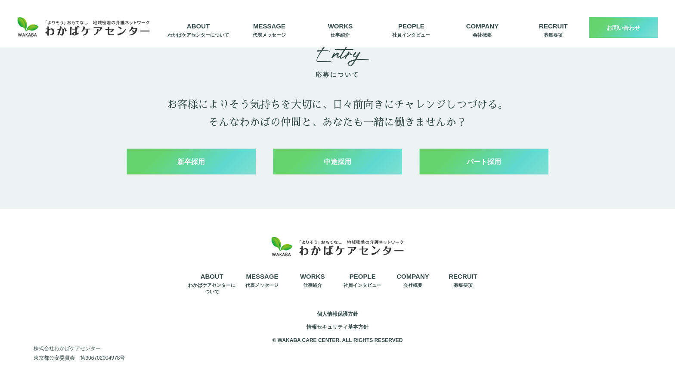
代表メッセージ (269, 29)
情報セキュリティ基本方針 (337, 327)
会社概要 (482, 29)
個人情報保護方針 (337, 314)
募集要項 (553, 29)
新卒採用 (191, 161)
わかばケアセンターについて (198, 29)
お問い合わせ (623, 28)
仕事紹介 (340, 29)
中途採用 (337, 161)
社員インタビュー (411, 29)
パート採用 (484, 161)
